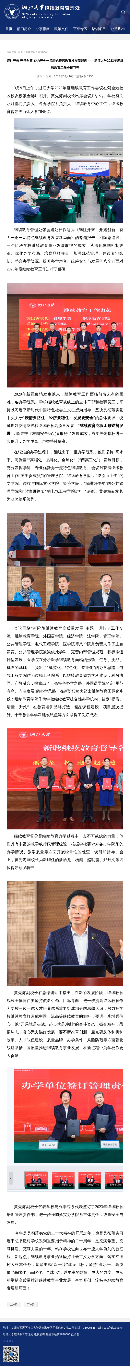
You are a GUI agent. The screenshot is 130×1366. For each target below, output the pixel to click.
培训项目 (99, 29)
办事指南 (43, 29)
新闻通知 (30, 52)
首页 (8, 29)
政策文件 (61, 29)
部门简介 (24, 29)
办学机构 (118, 29)
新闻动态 (43, 52)
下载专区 (80, 29)
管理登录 (8, 1341)
